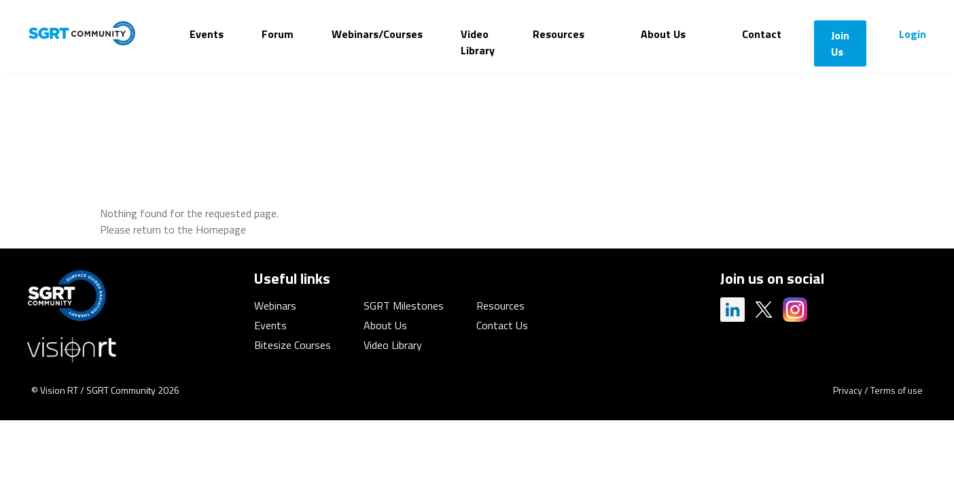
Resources (558, 34)
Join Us (840, 43)
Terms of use (896, 390)
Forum (278, 34)
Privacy (847, 390)
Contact (761, 34)
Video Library (478, 42)
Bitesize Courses (292, 345)
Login (912, 34)
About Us (663, 34)
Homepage (221, 229)
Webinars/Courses (377, 34)
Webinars (275, 305)
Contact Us (502, 325)
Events (207, 34)
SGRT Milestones (404, 305)
